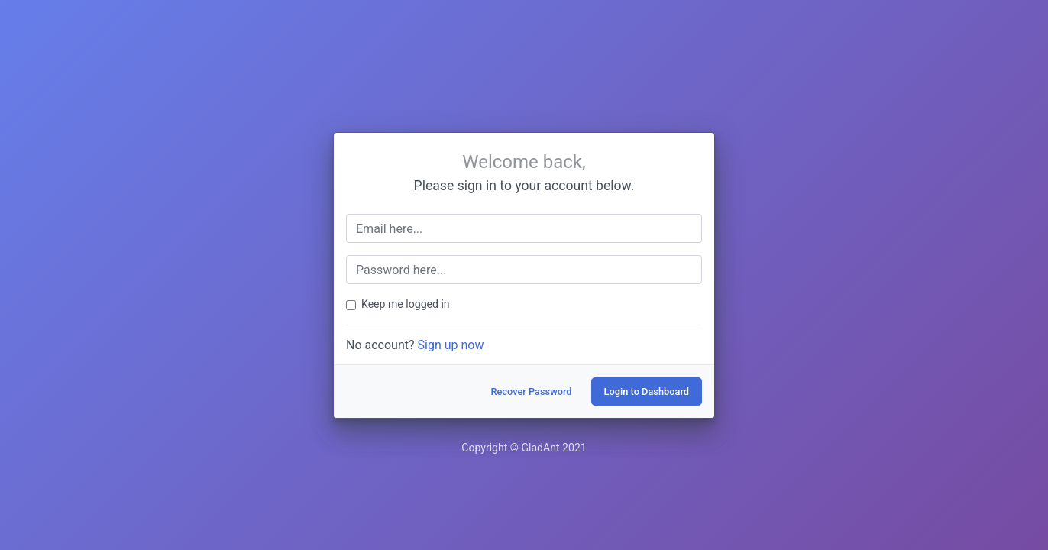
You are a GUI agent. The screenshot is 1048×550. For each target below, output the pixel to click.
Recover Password (530, 391)
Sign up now (451, 345)
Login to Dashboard (646, 391)
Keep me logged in (405, 304)
